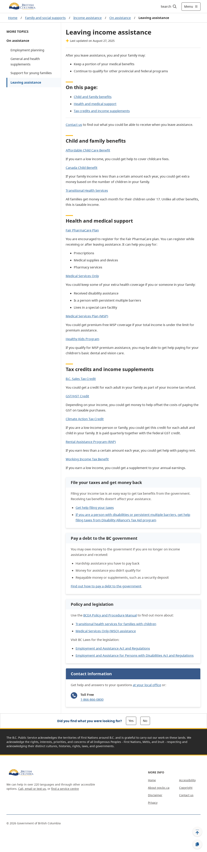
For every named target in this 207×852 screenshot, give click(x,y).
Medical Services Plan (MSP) (87, 316)
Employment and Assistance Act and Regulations (113, 648)
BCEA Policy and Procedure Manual (110, 615)
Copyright (185, 788)
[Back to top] (197, 831)
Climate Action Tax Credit (85, 419)
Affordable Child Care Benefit (88, 150)
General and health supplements (25, 61)
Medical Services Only (82, 276)
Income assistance (87, 18)
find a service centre (65, 789)
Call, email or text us (32, 789)
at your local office (147, 685)
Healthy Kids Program (82, 339)
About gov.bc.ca (158, 788)
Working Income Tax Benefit (87, 459)
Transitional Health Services (87, 190)
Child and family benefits (93, 97)
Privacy (152, 803)
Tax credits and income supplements (102, 111)
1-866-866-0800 (92, 699)
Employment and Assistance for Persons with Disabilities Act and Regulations (135, 655)
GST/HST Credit (77, 396)
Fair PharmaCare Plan (82, 230)
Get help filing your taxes (95, 507)
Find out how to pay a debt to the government (106, 586)
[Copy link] (197, 844)
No (145, 720)
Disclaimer (155, 795)
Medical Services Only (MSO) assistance (106, 631)
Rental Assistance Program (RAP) (91, 442)
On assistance (120, 18)
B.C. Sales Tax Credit (81, 379)
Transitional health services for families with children (116, 624)
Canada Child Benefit (81, 167)
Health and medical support (95, 104)
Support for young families (31, 73)
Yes (131, 720)
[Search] (168, 6)
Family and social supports (45, 18)
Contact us (74, 124)
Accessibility (187, 780)
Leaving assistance (26, 82)
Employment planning (27, 50)
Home (12, 18)
